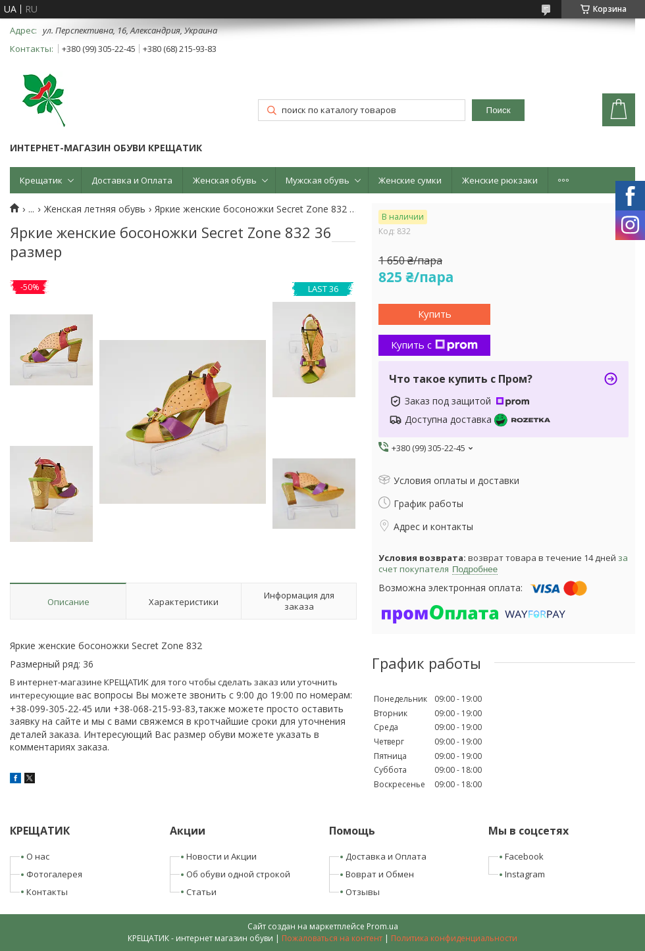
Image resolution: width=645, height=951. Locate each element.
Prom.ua (382, 926)
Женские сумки (410, 180)
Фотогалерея (54, 874)
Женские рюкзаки (500, 180)
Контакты (47, 892)
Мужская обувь (317, 180)
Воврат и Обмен (380, 874)
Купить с (434, 344)
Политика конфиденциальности (454, 938)
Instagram (525, 874)
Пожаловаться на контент (332, 938)
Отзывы (363, 892)
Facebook (524, 856)
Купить (435, 313)
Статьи (201, 892)
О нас (37, 856)
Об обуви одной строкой (238, 874)
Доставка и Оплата (131, 180)
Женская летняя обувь (94, 209)
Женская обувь (225, 180)
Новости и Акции (221, 856)
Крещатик (41, 180)
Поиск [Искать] (498, 110)
